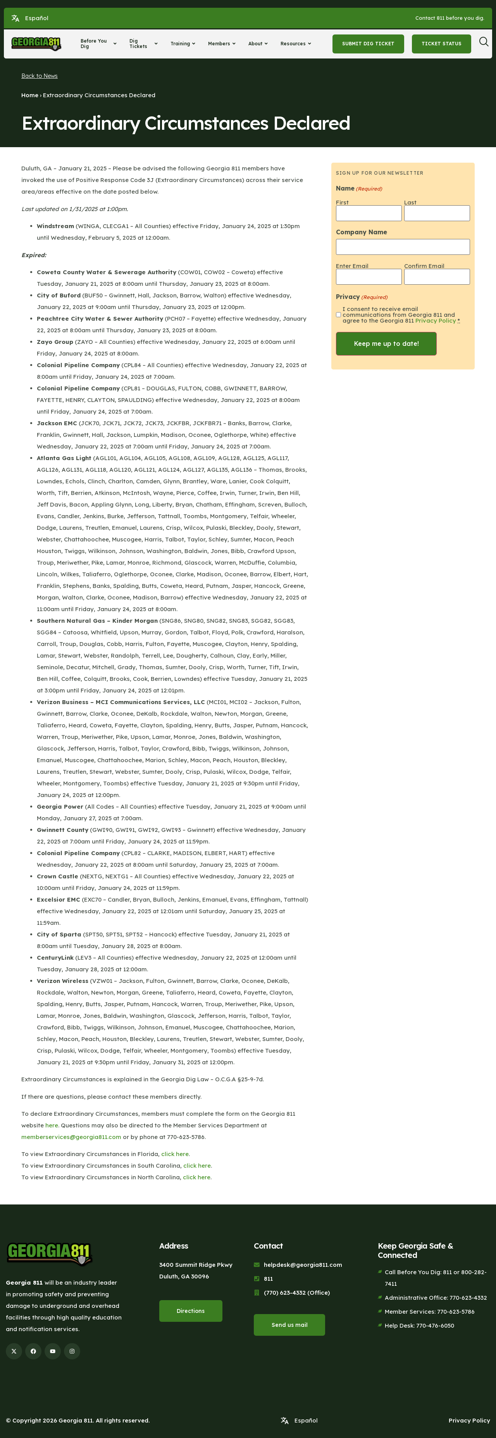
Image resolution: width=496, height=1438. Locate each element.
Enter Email (352, 265)
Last (410, 202)
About (259, 43)
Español (36, 18)
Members (223, 43)
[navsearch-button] (486, 44)
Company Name (361, 231)
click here (175, 1154)
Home (29, 95)
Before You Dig (100, 43)
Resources (297, 43)
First (342, 202)
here (51, 1125)
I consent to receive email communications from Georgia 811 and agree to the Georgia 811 (401, 314)
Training (183, 43)
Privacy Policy (435, 319)
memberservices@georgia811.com (71, 1137)
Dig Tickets (144, 43)
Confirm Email (424, 265)
